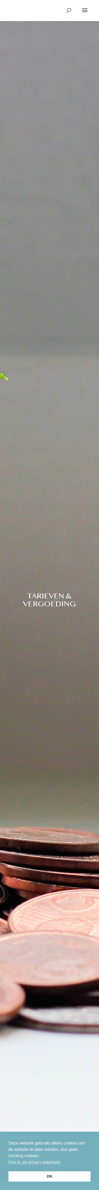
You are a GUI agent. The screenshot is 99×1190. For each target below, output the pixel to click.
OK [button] (49, 1176)
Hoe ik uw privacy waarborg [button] (34, 1162)
